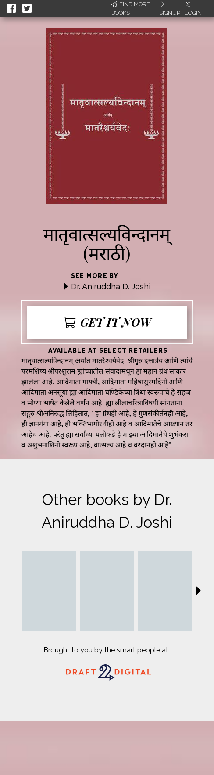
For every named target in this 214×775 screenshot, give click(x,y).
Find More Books (130, 8)
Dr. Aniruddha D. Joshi (110, 286)
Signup (169, 8)
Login (193, 8)
